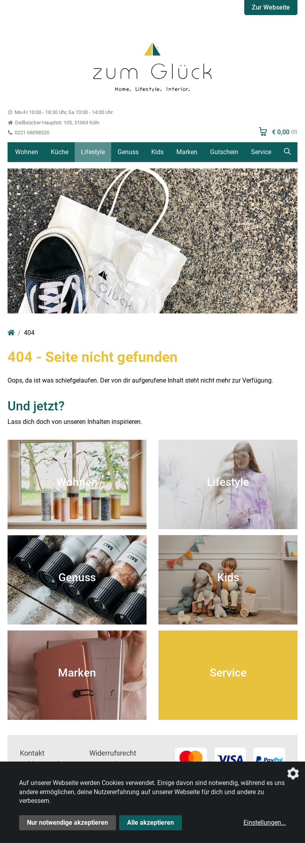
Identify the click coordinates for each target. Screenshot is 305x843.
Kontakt (32, 753)
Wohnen (26, 152)
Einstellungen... (264, 822)
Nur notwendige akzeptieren (67, 822)
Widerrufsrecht (112, 753)
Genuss (128, 152)
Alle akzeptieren (150, 822)
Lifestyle (93, 152)
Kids (157, 152)
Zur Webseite (271, 7)
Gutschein (224, 152)
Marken (186, 152)
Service (261, 152)
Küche (59, 152)
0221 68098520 (28, 132)
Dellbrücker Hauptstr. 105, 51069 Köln (53, 123)
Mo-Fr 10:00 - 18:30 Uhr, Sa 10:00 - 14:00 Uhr (60, 112)
